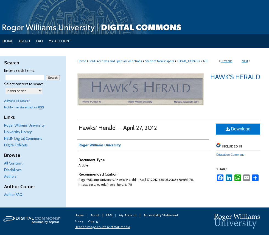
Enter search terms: (19, 70)
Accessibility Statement (161, 215)
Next (245, 61)
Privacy (79, 221)
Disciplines (13, 170)
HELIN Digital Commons (23, 138)
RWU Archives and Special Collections (115, 61)
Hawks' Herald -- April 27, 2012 (118, 128)
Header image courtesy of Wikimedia (102, 227)
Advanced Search (17, 101)
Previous (226, 61)
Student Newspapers (159, 61)
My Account (128, 215)
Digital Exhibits (16, 145)
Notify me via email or (24, 107)
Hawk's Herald (235, 77)
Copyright (94, 221)
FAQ (109, 215)
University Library (18, 132)
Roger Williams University (24, 125)
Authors (10, 176)
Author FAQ (13, 194)
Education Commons (230, 154)
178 (205, 61)
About (95, 215)
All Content (13, 163)
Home (81, 61)
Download (238, 129)
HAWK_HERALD (188, 61)
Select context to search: (24, 84)
